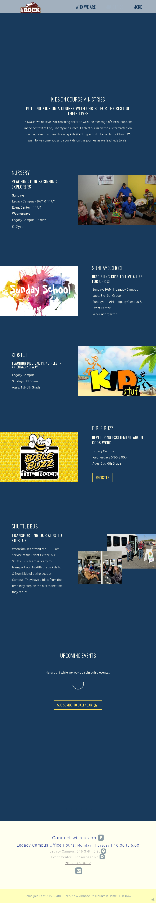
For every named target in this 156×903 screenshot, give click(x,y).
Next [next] (149, 776)
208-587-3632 (78, 863)
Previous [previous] (6, 776)
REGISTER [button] (103, 477)
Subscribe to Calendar (78, 704)
